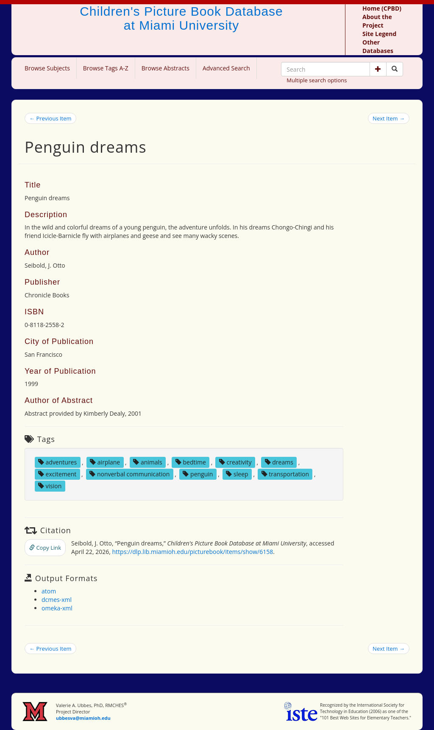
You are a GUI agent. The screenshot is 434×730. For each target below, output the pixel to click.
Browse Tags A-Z (105, 68)
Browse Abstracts (165, 68)
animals (147, 462)
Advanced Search (226, 68)
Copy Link (45, 547)
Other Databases (377, 46)
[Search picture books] (394, 69)
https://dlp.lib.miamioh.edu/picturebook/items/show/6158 (192, 552)
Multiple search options (317, 80)
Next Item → (389, 118)
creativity (235, 462)
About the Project (377, 21)
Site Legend (379, 34)
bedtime (190, 462)
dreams (279, 462)
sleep (237, 474)
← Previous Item (50, 118)
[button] (378, 69)
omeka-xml (57, 608)
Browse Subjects (47, 68)
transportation (285, 474)
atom (49, 591)
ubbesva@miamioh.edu (83, 718)
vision (49, 486)
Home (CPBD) (381, 8)
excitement (57, 474)
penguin (198, 474)
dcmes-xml (57, 600)
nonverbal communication (129, 474)
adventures (57, 462)
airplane (105, 462)
